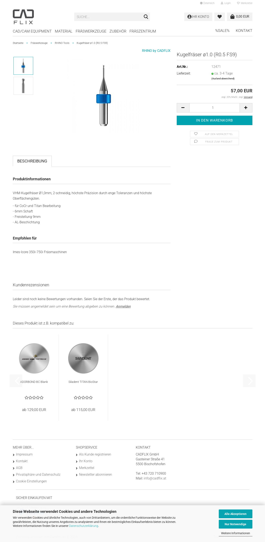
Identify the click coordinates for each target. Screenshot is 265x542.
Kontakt (244, 30)
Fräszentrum (142, 31)
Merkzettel (244, 3)
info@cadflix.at (155, 478)
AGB (19, 468)
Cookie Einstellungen (31, 481)
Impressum (24, 454)
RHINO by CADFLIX (156, 51)
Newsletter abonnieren (95, 475)
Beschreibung (32, 161)
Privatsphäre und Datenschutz (38, 475)
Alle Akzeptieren (235, 514)
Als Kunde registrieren (95, 454)
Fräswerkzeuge (91, 31)
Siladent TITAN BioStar (83, 382)
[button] (207, 3)
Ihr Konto (85, 461)
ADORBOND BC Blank (34, 382)
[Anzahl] (214, 108)
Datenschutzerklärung (83, 526)
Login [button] (226, 3)
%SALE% (222, 30)
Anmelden (123, 306)
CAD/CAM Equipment (32, 31)
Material (64, 31)
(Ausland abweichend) (223, 78)
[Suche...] (146, 17)
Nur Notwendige (235, 524)
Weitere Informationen (235, 533)
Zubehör (117, 31)
